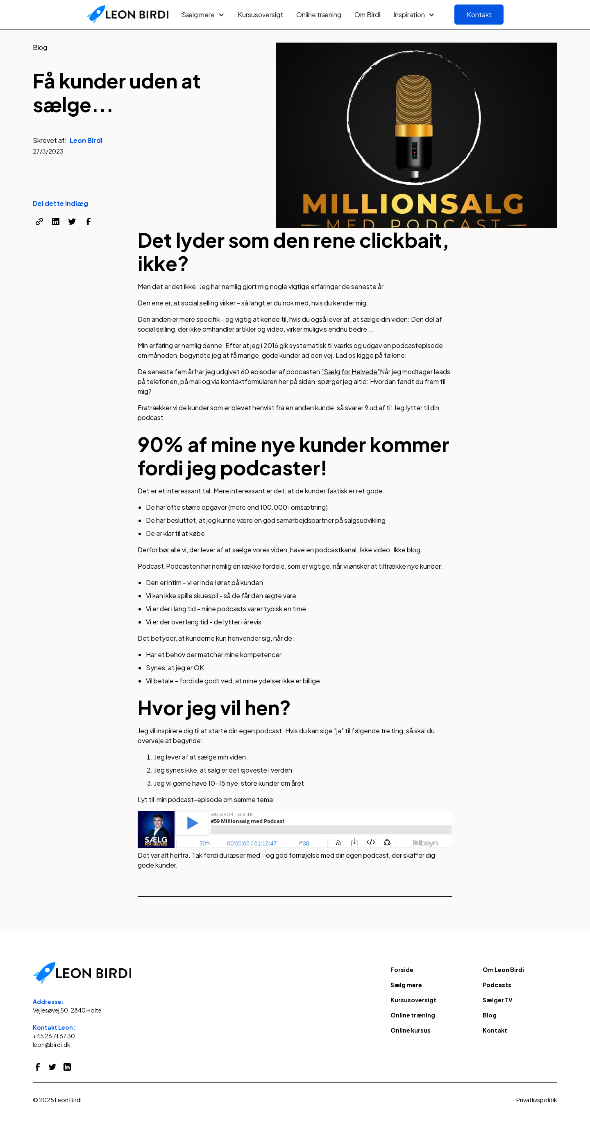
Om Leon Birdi (503, 969)
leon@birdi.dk (51, 1044)
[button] (203, 15)
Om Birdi (367, 14)
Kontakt (479, 14)
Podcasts (497, 984)
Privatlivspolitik (536, 1099)
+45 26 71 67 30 (54, 1036)
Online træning (318, 14)
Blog (490, 1015)
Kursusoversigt (260, 14)
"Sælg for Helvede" (350, 371)
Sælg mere (406, 984)
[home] (127, 14)
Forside (401, 969)
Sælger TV (498, 1000)
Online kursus (410, 1030)
